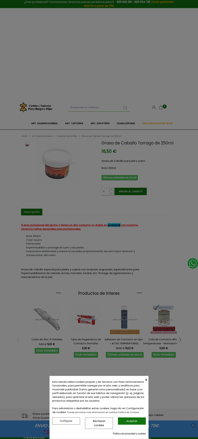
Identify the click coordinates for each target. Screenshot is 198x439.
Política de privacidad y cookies (129, 433)
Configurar (66, 420)
